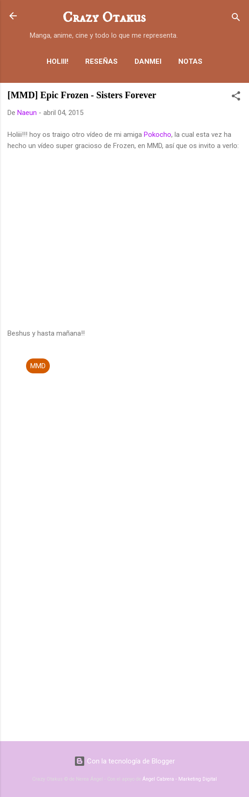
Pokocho (157, 134)
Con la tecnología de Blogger (124, 761)
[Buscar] (236, 19)
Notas (190, 61)
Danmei (148, 61)
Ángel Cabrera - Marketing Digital (179, 779)
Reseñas (101, 61)
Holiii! (57, 61)
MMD (38, 366)
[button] (236, 97)
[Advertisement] (124, 661)
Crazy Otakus (104, 17)
